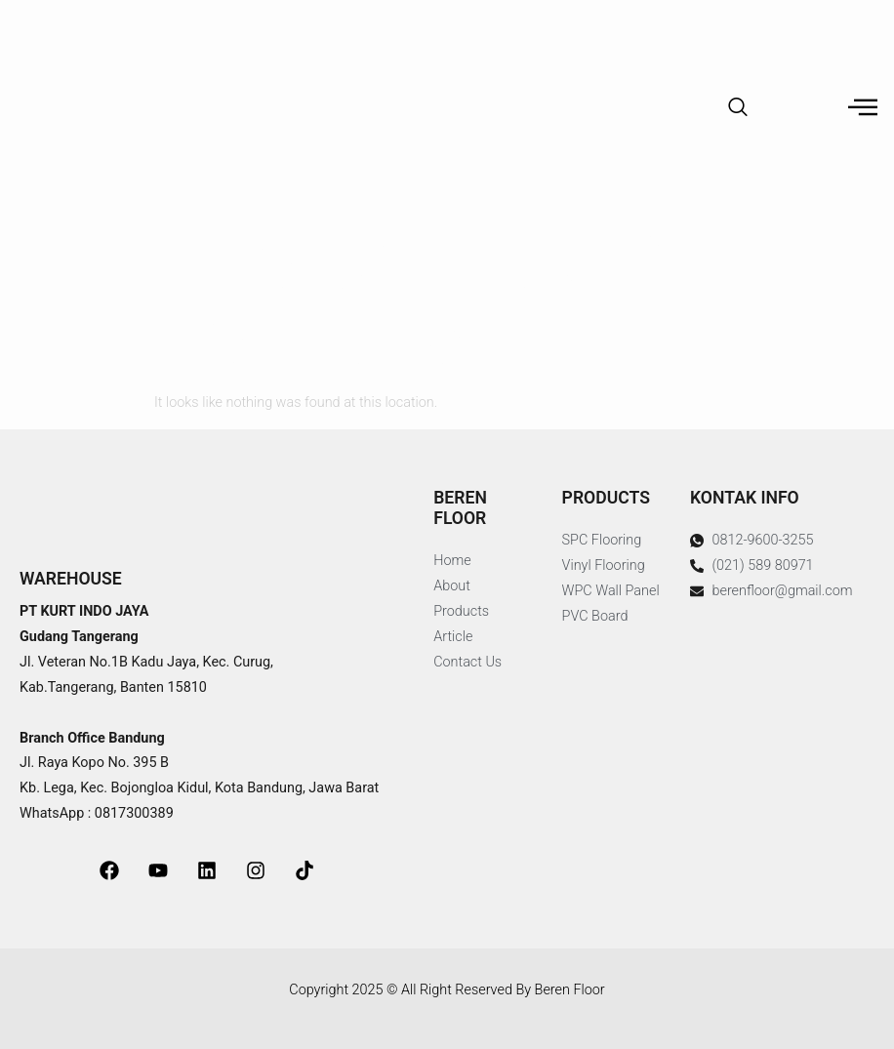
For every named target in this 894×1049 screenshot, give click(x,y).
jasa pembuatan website (147, 967)
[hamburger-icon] (862, 109)
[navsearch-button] (738, 108)
